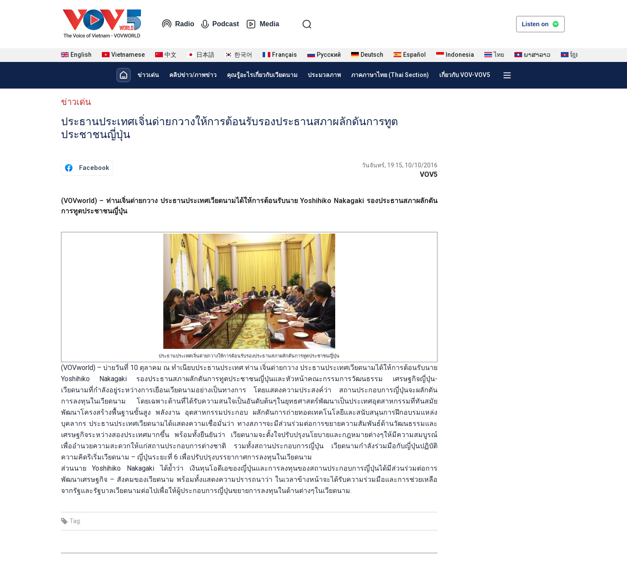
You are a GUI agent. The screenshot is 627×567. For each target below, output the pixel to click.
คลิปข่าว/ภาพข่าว (193, 74)
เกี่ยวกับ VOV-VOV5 (464, 74)
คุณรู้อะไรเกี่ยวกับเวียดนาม (262, 74)
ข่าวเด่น (148, 74)
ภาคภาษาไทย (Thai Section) (390, 74)
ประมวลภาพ (324, 74)
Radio (178, 24)
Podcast (220, 24)
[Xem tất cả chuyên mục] (507, 75)
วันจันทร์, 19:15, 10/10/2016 (399, 165)
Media (262, 24)
